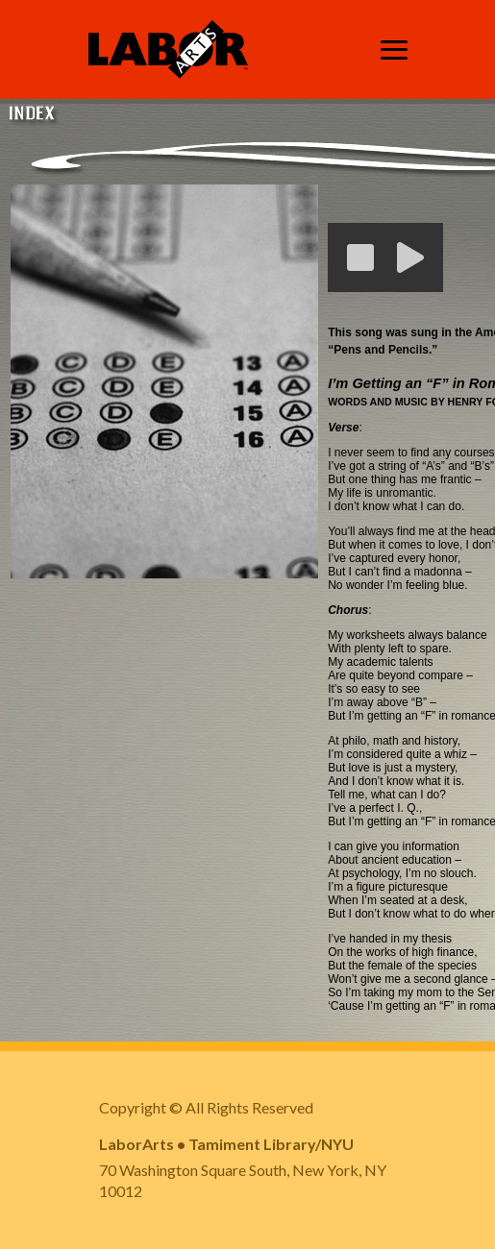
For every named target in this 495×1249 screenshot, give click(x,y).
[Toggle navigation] (394, 50)
